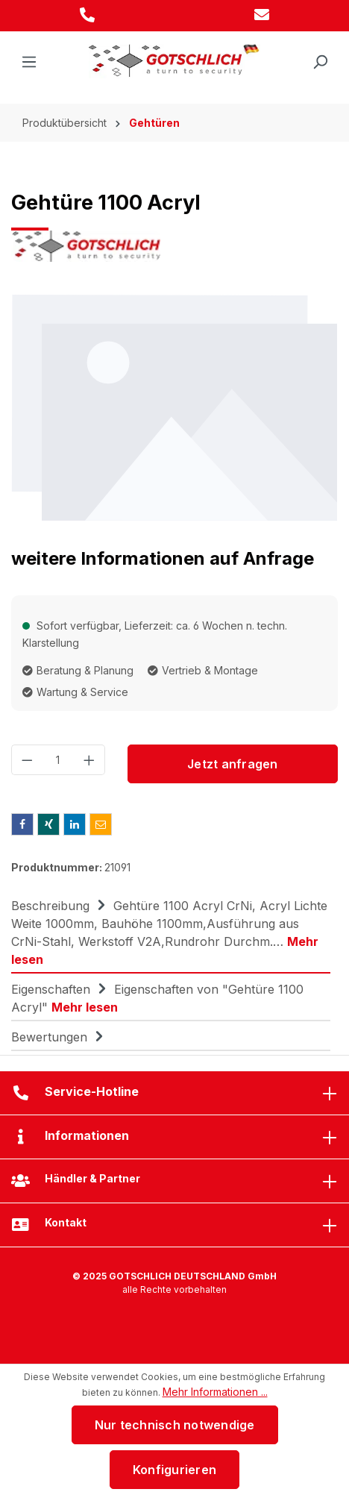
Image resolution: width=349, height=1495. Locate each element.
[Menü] (29, 62)
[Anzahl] (58, 760)
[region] (174, 407)
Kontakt (66, 1222)
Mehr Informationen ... (215, 1391)
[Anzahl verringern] (27, 760)
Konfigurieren (174, 1469)
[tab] (170, 932)
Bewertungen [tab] (59, 1036)
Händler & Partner (92, 1178)
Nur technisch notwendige (175, 1424)
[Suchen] (320, 62)
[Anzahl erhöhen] (89, 760)
